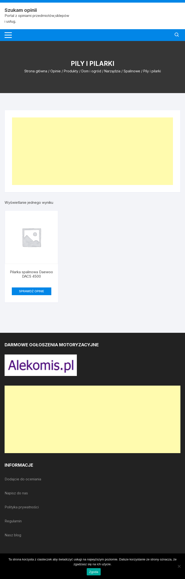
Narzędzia (112, 71)
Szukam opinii (21, 10)
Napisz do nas (16, 493)
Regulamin (13, 521)
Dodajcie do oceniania (23, 479)
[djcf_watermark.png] (41, 364)
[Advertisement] (92, 151)
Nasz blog (13, 535)
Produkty (71, 71)
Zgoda (93, 572)
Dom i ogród (91, 71)
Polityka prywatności (22, 507)
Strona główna (35, 71)
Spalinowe (132, 71)
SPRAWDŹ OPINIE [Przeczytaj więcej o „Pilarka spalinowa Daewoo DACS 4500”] (31, 291)
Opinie (55, 71)
